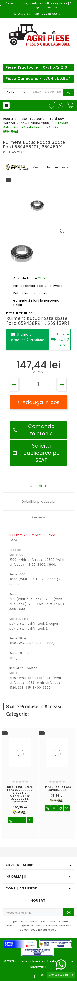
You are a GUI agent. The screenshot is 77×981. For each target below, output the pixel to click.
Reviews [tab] (38, 517)
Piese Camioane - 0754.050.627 (38, 78)
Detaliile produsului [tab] (38, 501)
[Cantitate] (38, 384)
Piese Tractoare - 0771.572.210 (36, 67)
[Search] (45, 92)
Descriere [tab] (38, 485)
